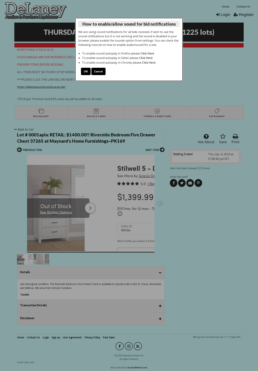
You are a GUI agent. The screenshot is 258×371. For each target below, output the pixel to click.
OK (86, 71)
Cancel (98, 71)
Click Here (147, 53)
